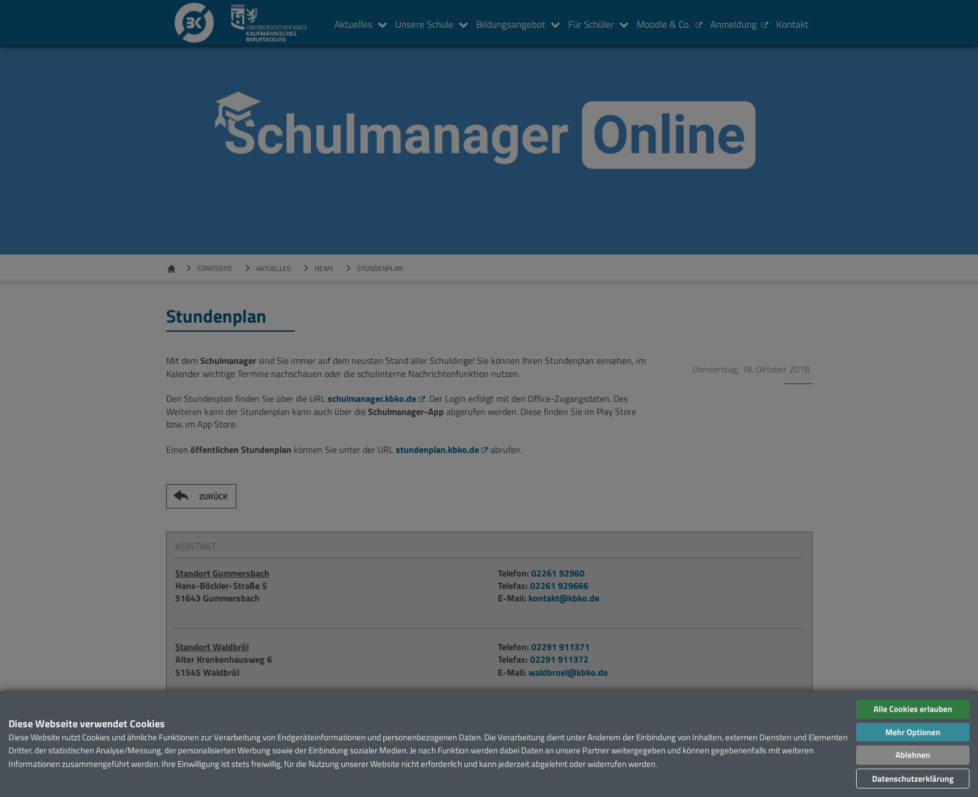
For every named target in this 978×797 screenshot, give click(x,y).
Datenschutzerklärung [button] (913, 778)
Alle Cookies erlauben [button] (912, 708)
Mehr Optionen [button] (912, 732)
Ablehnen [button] (912, 754)
